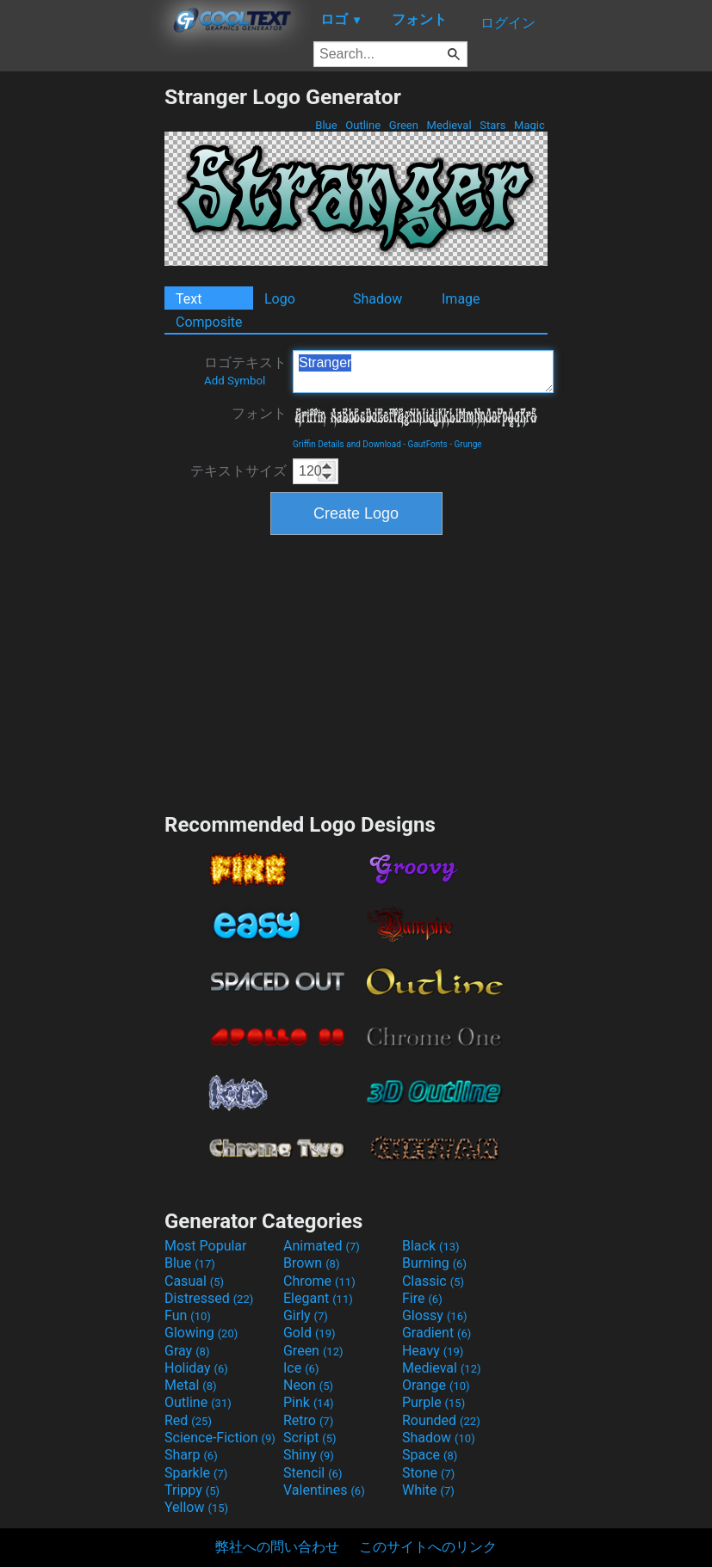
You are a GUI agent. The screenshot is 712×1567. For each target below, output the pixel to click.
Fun (187, 1315)
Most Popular (205, 1246)
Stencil (312, 1473)
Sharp (191, 1455)
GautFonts (428, 444)
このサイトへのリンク (428, 1547)
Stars (493, 125)
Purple (433, 1402)
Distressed (208, 1298)
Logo (279, 299)
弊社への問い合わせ (277, 1547)
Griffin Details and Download (347, 444)
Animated (321, 1246)
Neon (308, 1385)
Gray (186, 1351)
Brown (311, 1263)
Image (461, 299)
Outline (363, 125)
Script (310, 1437)
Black (431, 1246)
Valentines (324, 1490)
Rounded (441, 1420)
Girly (305, 1315)
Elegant (318, 1298)
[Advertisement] (82, 342)
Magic (529, 125)
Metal (190, 1385)
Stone (428, 1473)
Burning (434, 1263)
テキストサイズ (238, 471)
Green (404, 125)
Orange (436, 1385)
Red (188, 1420)
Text (188, 299)
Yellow (196, 1507)
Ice (301, 1368)
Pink (308, 1402)
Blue (326, 125)
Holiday (196, 1368)
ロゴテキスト (245, 370)
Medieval (449, 125)
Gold (309, 1332)
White (428, 1490)
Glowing (201, 1332)
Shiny (308, 1455)
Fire (422, 1298)
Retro (308, 1420)
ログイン (508, 23)
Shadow (377, 299)
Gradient (436, 1332)
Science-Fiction (220, 1437)
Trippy (192, 1490)
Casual (194, 1281)
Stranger (423, 371)
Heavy (432, 1351)
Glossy (434, 1315)
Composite (209, 322)
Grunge (467, 444)
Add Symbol (234, 380)
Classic (433, 1281)
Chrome (319, 1281)
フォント (259, 413)
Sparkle (195, 1473)
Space (429, 1455)
